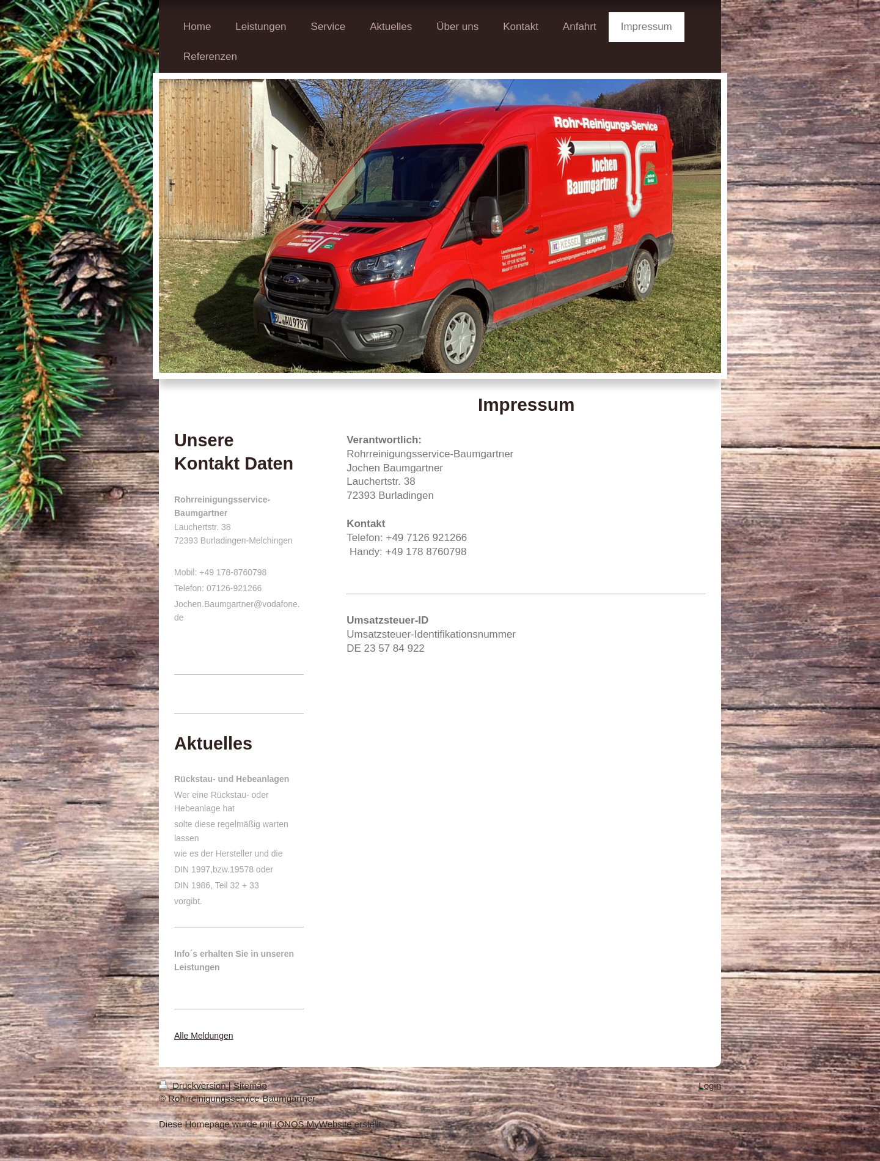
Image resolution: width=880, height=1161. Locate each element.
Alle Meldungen (203, 1036)
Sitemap (250, 1085)
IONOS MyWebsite (312, 1124)
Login (709, 1085)
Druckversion (194, 1085)
